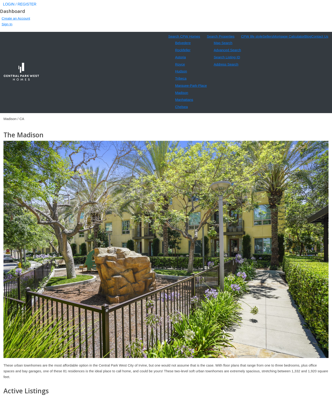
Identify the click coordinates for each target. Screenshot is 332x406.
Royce (180, 64)
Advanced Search (227, 50)
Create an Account (16, 18)
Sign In (7, 24)
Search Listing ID (227, 57)
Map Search (223, 43)
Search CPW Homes (184, 36)
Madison (181, 93)
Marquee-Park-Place (191, 85)
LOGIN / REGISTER (19, 4)
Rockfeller (182, 50)
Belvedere (183, 43)
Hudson (181, 71)
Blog (307, 36)
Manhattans (184, 100)
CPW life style (251, 36)
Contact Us (319, 36)
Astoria (180, 57)
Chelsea (181, 107)
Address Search (226, 64)
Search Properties (220, 36)
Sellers (268, 36)
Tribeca (180, 78)
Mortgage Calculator (288, 36)
